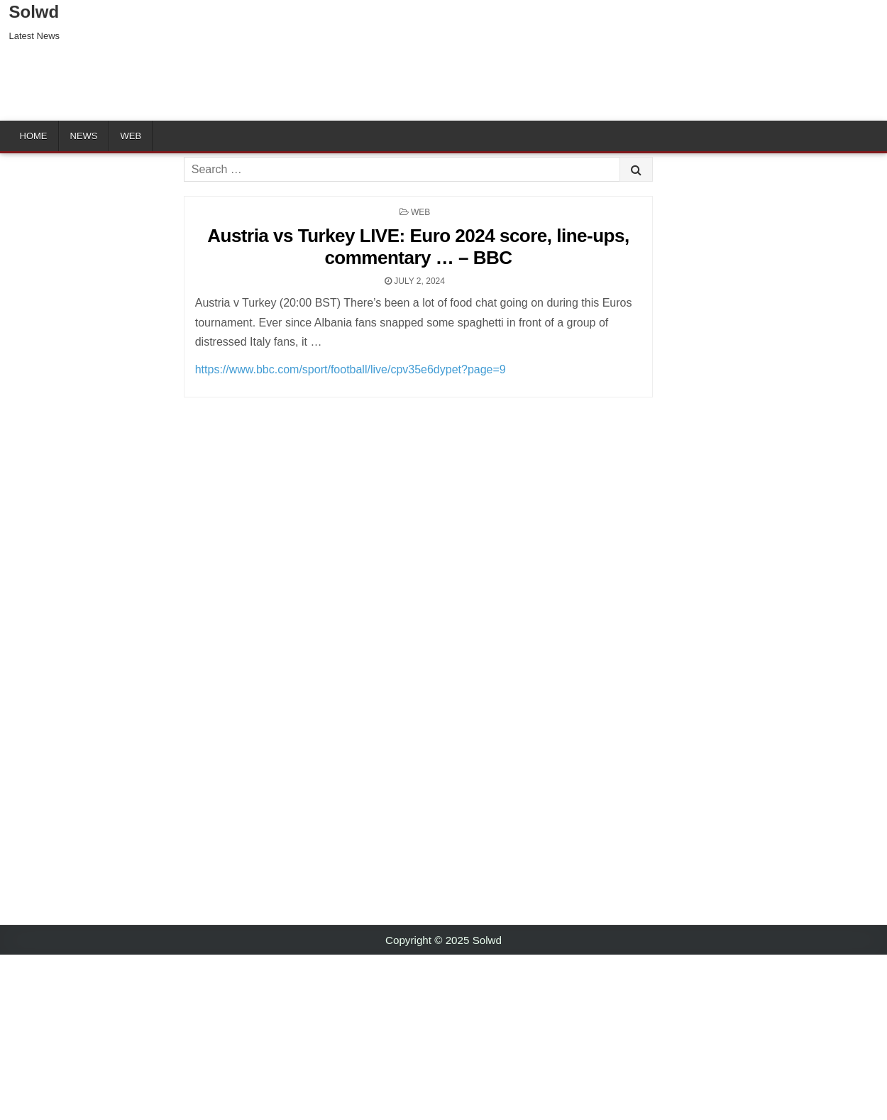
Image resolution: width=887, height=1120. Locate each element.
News (84, 136)
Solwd (34, 11)
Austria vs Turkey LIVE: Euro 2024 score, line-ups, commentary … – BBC (418, 246)
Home (34, 136)
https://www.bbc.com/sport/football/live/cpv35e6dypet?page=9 (350, 369)
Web (131, 136)
